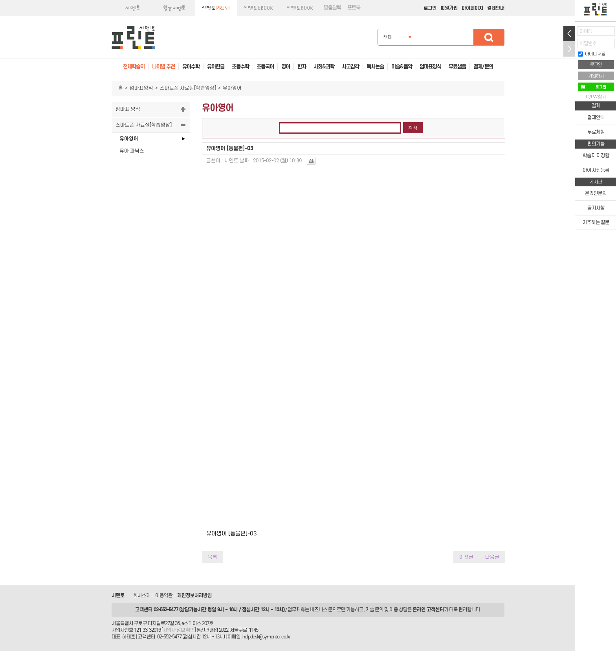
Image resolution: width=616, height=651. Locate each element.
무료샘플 (457, 66)
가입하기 (596, 76)
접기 (569, 49)
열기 (569, 33)
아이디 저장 (591, 54)
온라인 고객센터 (428, 609)
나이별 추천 (163, 66)
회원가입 (449, 8)
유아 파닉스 (131, 151)
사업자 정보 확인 (178, 630)
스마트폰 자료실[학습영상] (188, 88)
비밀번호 (588, 43)
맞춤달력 (332, 7)
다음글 (492, 557)
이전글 (466, 557)
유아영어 (128, 139)
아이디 (585, 31)
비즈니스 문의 (323, 609)
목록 (212, 557)
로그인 (430, 8)
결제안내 (495, 8)
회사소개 (141, 595)
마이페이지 (472, 8)
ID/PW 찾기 (596, 96)
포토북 (353, 7)
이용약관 (163, 595)
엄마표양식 (141, 88)
